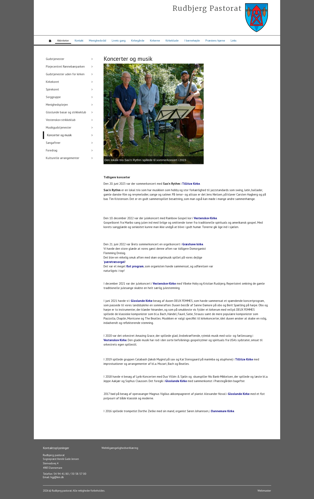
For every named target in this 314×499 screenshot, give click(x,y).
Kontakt (79, 40)
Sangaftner (53, 143)
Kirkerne (155, 40)
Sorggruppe (53, 97)
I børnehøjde (192, 40)
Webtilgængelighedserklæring (120, 448)
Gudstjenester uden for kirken (65, 74)
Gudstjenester (55, 59)
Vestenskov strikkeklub (60, 120)
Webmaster (264, 490)
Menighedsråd (97, 40)
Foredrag (51, 150)
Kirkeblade (172, 40)
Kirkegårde (137, 40)
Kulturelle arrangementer (62, 158)
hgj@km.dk (57, 477)
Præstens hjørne (215, 40)
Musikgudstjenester (58, 127)
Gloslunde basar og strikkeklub (66, 112)
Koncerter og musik (59, 135)
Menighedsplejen (57, 104)
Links (234, 40)
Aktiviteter (63, 40)
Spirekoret (52, 89)
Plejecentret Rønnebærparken (65, 66)
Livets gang (119, 40)
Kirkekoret (52, 82)
